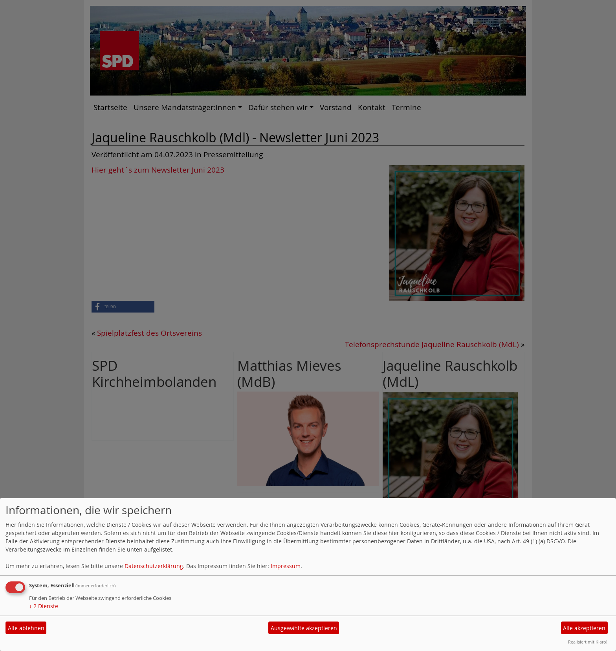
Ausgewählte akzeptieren (304, 628)
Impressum (286, 566)
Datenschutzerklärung (154, 566)
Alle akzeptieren (584, 628)
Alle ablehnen (26, 628)
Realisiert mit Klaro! (587, 642)
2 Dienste (43, 606)
